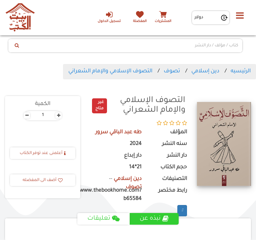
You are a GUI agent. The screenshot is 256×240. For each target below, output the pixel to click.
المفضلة (140, 21)
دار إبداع (133, 156)
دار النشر (177, 156)
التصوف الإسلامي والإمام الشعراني (110, 71)
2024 (136, 144)
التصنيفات (174, 179)
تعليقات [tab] (103, 218)
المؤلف (178, 132)
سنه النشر (174, 144)
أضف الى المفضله (43, 180)
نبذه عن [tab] (154, 218)
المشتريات (163, 21)
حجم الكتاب (173, 167)
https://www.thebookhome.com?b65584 (116, 195)
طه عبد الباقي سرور (118, 132)
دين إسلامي (205, 71)
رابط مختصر (172, 191)
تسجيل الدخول (109, 17)
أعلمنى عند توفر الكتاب (43, 153)
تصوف (172, 71)
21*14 (135, 167)
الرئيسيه (241, 71)
